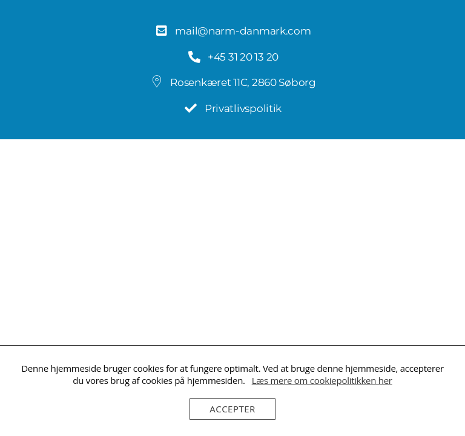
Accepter (232, 409)
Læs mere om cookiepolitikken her (322, 380)
